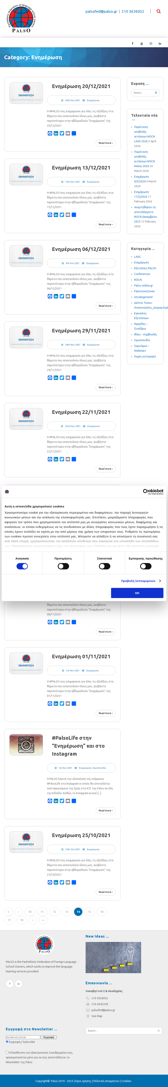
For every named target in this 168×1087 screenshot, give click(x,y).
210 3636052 (133, 11)
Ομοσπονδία (99, 767)
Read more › (105, 142)
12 (54, 911)
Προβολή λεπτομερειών (138, 581)
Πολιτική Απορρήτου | (107, 1080)
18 (21, 919)
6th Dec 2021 (72, 263)
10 (29, 911)
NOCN (138, 279)
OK (137, 593)
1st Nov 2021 (72, 670)
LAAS (137, 256)
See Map (94, 1015)
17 (9, 919)
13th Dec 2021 (72, 181)
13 (66, 911)
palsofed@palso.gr (101, 11)
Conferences (142, 273)
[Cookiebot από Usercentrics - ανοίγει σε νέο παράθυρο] (146, 492)
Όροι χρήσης (83, 1080)
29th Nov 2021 (72, 344)
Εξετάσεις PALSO (145, 267)
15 (89, 911)
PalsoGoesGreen (144, 290)
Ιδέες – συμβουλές (145, 334)
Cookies (126, 1080)
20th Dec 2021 (72, 100)
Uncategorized (143, 296)
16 (102, 911)
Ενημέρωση (93, 100)
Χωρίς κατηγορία (145, 356)
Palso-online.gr (143, 285)
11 (42, 911)
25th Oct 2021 (72, 849)
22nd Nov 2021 (72, 426)
